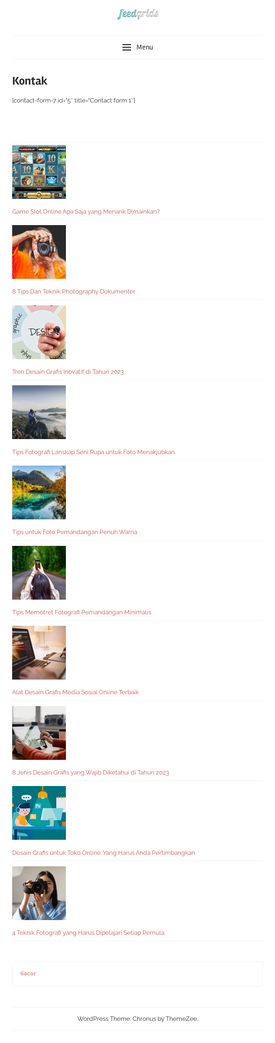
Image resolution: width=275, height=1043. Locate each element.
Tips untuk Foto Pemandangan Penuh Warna (74, 531)
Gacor (29, 974)
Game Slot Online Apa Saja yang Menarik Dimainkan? (86, 211)
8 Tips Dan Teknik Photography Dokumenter (73, 291)
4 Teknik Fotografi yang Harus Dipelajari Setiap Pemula (88, 932)
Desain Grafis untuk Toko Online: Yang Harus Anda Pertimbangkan (103, 852)
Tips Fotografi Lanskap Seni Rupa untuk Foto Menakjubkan (93, 452)
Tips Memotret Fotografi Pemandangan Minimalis (81, 612)
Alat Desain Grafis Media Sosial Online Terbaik (75, 692)
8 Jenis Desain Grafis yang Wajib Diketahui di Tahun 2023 (90, 772)
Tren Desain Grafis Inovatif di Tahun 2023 (68, 371)
